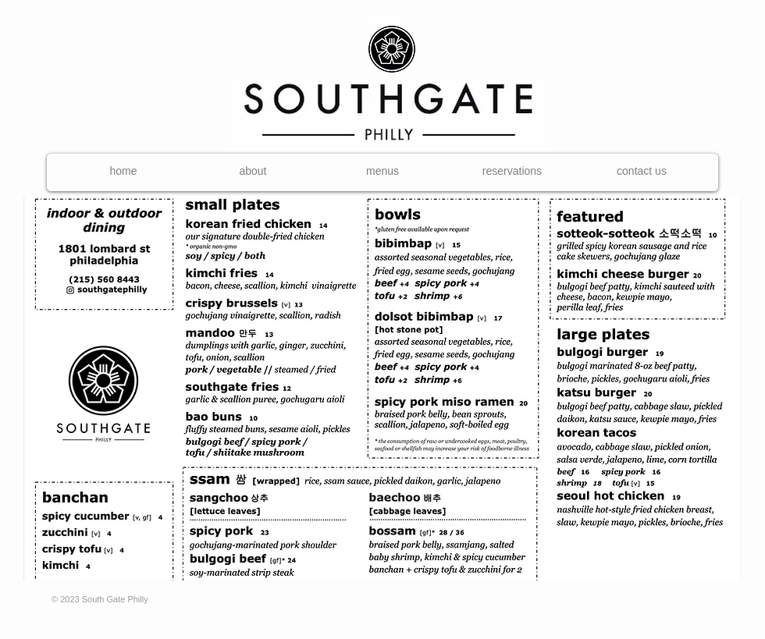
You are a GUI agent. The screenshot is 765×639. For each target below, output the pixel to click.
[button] (382, 171)
